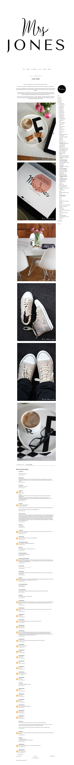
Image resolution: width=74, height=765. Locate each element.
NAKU (19, 721)
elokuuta (60, 108)
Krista (19, 485)
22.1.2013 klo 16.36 (22, 500)
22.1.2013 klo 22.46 (22, 641)
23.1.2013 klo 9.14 (21, 728)
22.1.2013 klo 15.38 (22, 482)
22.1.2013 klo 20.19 (22, 568)
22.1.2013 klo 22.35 (22, 597)
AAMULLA (60, 182)
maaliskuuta (61, 115)
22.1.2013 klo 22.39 (22, 622)
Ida (19, 577)
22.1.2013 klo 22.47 (22, 647)
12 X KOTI (39, 69)
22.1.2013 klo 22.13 (22, 592)
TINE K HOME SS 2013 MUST (63, 212)
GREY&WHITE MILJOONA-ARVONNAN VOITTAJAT (63, 179)
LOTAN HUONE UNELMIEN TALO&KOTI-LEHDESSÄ (63, 161)
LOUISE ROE (61, 138)
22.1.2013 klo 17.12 (22, 533)
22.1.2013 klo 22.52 (22, 707)
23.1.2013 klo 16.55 (22, 741)
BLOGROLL (49, 69)
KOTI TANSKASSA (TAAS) (62, 186)
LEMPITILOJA (61, 202)
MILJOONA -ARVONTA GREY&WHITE (64, 205)
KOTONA (60, 154)
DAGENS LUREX (61, 184)
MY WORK (44, 69)
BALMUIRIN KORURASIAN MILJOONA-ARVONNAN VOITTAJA (63, 176)
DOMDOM (60, 203)
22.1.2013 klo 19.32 (22, 555)
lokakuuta (60, 106)
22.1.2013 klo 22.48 (22, 652)
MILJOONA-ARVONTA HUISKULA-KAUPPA (64, 188)
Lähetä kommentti (20, 754)
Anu (19, 503)
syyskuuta (60, 107)
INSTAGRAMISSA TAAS (62, 142)
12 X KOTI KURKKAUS (62, 118)
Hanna (20, 471)
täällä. (53, 86)
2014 (59, 101)
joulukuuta (61, 103)
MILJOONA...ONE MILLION (63, 206)
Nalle (19, 547)
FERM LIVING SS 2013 (62, 153)
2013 (59, 102)
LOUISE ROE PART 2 (62, 131)
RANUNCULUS (61, 139)
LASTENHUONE (61, 124)
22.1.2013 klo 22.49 (22, 663)
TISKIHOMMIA (61, 120)
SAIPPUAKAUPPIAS (62, 146)
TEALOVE (60, 133)
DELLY (60, 198)
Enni (19, 524)
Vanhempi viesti (52, 756)
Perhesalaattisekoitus (22, 542)
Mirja (19, 731)
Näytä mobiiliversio (36, 757)
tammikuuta (61, 117)
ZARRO (60, 191)
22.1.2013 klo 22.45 (22, 636)
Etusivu (35, 756)
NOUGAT (60, 193)
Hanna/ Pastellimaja (22, 584)
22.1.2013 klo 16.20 (22, 487)
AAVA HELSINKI (61, 165)
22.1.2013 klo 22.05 (22, 586)
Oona (19, 530)
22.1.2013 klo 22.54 (22, 718)
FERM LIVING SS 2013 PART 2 (63, 148)
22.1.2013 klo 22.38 (22, 611)
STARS (60, 121)
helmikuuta (61, 116)
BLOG (24, 69)
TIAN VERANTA (61, 163)
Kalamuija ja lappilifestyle (23, 558)
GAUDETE (60, 199)
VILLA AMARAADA (62, 190)
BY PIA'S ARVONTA (62, 126)
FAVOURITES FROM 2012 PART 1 (64, 216)
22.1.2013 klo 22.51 (22, 696)
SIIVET (60, 125)
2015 (59, 99)
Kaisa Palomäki (21, 589)
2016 (59, 98)
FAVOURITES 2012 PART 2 (63, 174)
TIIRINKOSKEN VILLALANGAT (63, 134)
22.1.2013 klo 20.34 (22, 574)
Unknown (20, 536)
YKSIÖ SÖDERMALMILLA (62, 215)
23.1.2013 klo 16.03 (22, 734)
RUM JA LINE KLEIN (62, 145)
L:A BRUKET (61, 127)
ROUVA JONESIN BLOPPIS (63, 150)
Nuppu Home (21, 513)
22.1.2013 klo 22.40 (22, 627)
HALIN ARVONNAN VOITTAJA (63, 149)
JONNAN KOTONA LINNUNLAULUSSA (62, 181)
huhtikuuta (61, 113)
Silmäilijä (20, 477)
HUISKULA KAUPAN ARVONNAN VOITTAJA (64, 157)
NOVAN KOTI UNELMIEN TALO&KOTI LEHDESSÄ (63, 169)
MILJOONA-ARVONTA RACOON (64, 192)
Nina (19, 595)
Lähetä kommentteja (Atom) (22, 760)
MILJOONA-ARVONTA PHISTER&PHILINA (62, 195)
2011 (59, 221)
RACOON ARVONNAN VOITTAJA (64, 162)
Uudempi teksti (18, 756)
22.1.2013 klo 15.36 (22, 474)
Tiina (19, 490)
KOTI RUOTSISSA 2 (62, 129)
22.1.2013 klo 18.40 (22, 544)
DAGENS (60, 214)
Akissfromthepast (21, 553)
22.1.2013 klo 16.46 (22, 521)
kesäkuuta (61, 111)
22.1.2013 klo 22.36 (22, 605)
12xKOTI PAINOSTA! (62, 122)
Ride (19, 737)
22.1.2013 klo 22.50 (22, 685)
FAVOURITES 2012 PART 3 (63, 171)
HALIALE (60, 211)
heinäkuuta (61, 110)
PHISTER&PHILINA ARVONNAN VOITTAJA (63, 167)
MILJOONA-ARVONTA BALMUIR (64, 201)
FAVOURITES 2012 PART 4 (63, 159)
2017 (59, 97)
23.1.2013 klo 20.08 (22, 746)
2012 (59, 219)
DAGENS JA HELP (61, 208)
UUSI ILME (60, 140)
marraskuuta (61, 104)
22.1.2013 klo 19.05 (22, 550)
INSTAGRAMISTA (61, 173)
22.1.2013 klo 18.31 (22, 539)
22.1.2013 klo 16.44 (22, 510)
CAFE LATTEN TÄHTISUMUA (63, 170)
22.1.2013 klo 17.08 (22, 527)
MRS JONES (28, 69)
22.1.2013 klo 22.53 (22, 712)
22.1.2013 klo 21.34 (22, 581)
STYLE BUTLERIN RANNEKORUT (64, 155)
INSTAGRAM (61, 207)
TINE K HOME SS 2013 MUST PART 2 (64, 210)
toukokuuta (61, 112)
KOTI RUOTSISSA (61, 135)
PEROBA (60, 197)
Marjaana (20, 565)
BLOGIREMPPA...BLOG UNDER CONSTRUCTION (63, 144)
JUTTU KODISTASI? (34, 69)
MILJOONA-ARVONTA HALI (63, 185)
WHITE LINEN (61, 217)
